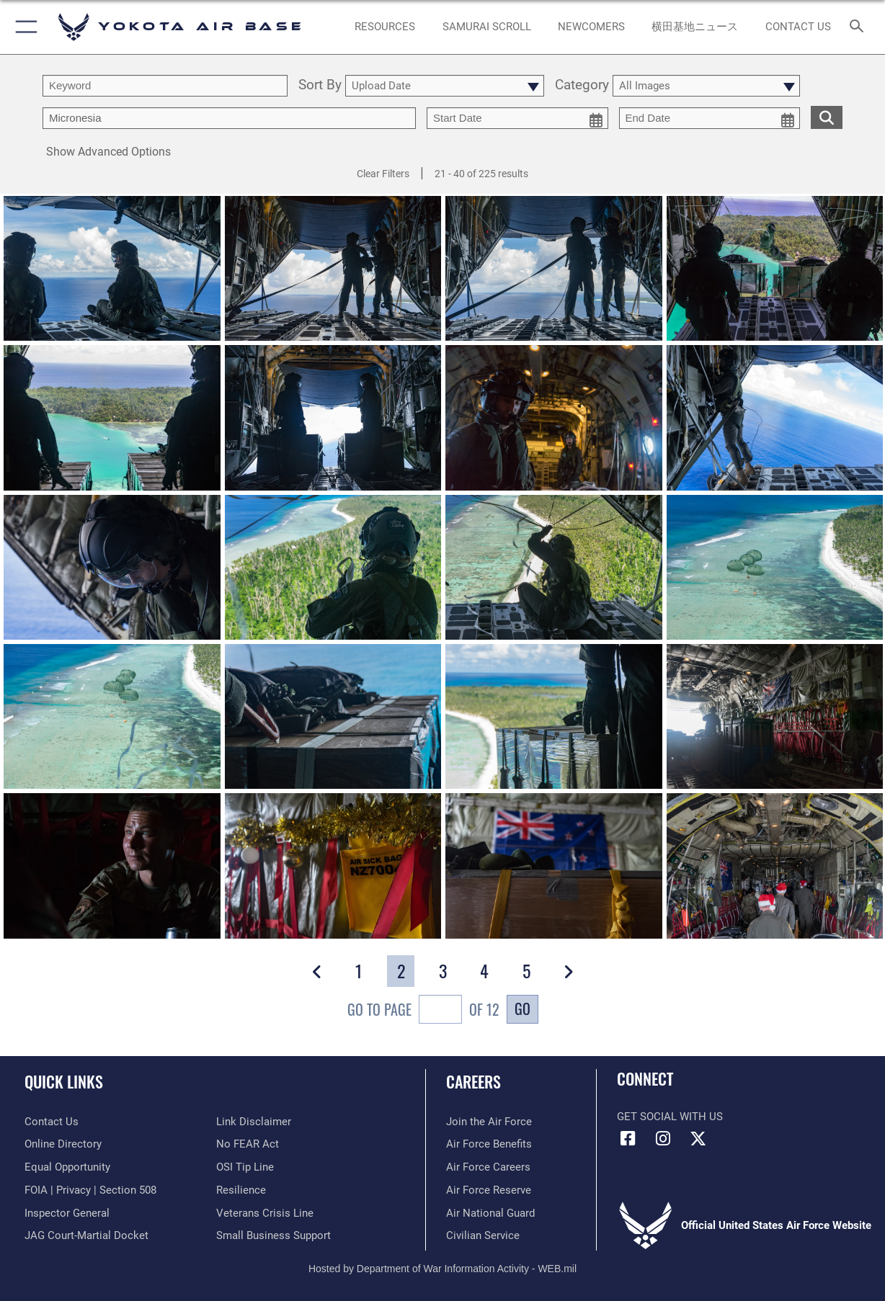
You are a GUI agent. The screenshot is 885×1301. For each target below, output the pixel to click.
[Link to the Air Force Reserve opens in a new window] (488, 1190)
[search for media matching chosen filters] (826, 117)
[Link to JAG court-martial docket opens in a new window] (86, 1235)
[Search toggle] (860, 27)
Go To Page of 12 (423, 1011)
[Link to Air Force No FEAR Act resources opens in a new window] (247, 1143)
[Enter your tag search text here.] (229, 118)
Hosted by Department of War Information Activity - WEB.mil (442, 1268)
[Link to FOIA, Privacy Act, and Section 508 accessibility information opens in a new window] (90, 1190)
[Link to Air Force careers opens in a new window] (488, 1167)
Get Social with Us (670, 1116)
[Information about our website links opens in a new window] (253, 1121)
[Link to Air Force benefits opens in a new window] (489, 1143)
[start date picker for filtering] (517, 118)
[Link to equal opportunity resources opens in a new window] (67, 1167)
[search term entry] (165, 86)
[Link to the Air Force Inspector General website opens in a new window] (67, 1213)
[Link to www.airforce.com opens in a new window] (489, 1121)
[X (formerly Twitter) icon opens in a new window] (697, 1139)
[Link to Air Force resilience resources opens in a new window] (241, 1190)
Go (522, 1008)
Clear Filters (383, 173)
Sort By (320, 86)
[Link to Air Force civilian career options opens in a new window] (483, 1235)
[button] (23, 27)
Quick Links (64, 1081)
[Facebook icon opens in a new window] (628, 1139)
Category (582, 86)
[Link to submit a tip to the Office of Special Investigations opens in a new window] (245, 1167)
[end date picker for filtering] (710, 118)
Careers (473, 1081)
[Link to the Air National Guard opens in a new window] (490, 1213)
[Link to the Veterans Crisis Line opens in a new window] (264, 1213)
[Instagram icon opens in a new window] (663, 1139)
